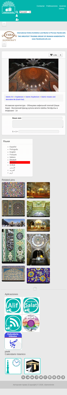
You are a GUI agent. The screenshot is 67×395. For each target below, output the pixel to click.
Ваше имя (16, 118)
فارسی (12, 168)
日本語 (12, 165)
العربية (12, 170)
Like (55, 55)
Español (13, 147)
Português (14, 149)
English (13, 152)
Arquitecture (19, 97)
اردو (11, 173)
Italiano (13, 157)
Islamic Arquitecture (32, 97)
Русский (13, 162)
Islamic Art (9, 97)
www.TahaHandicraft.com (41, 39)
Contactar (41, 6)
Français (13, 155)
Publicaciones (52, 6)
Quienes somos (62, 7)
